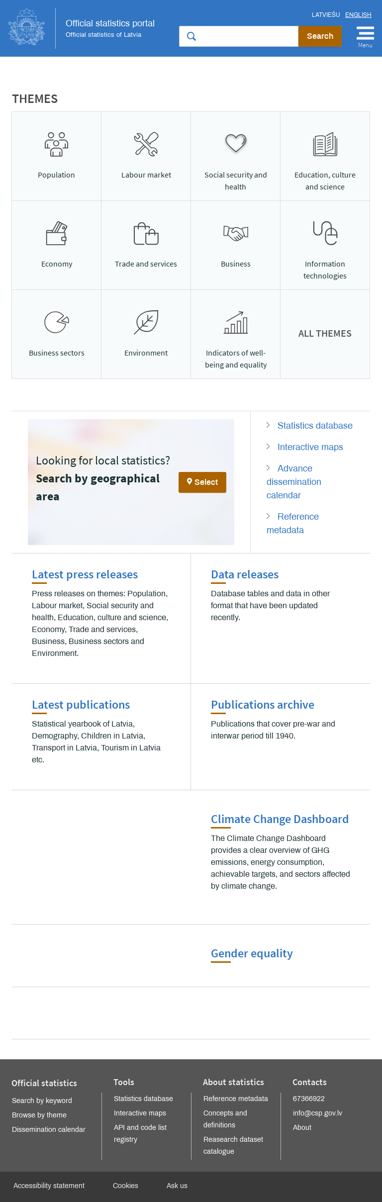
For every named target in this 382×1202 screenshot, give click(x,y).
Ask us (177, 1186)
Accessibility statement (49, 1186)
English (358, 14)
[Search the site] (238, 36)
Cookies (125, 1186)
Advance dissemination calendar (294, 481)
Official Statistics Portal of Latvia (81, 28)
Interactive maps (310, 447)
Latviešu (326, 14)
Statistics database (315, 426)
